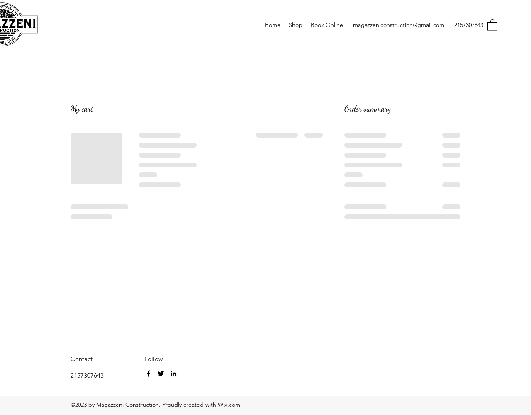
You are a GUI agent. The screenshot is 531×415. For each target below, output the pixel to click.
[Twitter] (161, 373)
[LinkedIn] (173, 373)
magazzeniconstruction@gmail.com (398, 25)
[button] (492, 25)
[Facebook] (148, 373)
